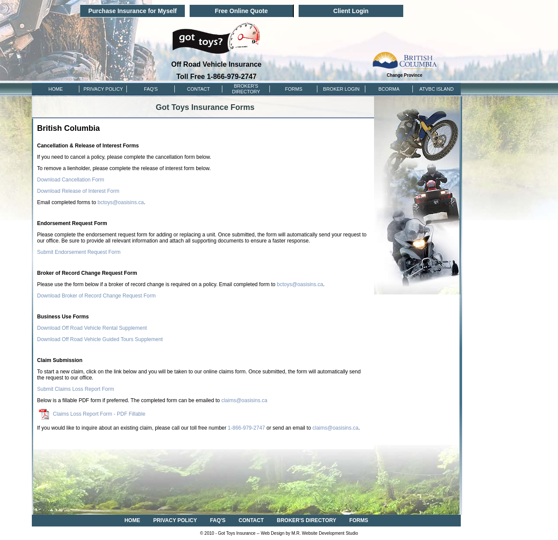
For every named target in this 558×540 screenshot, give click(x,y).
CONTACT (198, 89)
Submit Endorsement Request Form (78, 252)
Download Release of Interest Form (78, 191)
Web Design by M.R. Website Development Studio (309, 533)
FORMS (294, 89)
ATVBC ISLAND (436, 89)
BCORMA (388, 89)
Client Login (351, 10)
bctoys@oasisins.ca (121, 202)
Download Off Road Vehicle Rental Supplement (92, 328)
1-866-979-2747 (246, 428)
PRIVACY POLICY (103, 89)
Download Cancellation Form (70, 180)
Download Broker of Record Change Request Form (96, 296)
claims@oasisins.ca (244, 400)
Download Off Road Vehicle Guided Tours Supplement (100, 339)
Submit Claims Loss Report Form (75, 389)
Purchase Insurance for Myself (132, 10)
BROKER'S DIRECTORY (306, 520)
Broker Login (341, 89)
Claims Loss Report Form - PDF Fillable (92, 414)
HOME (55, 89)
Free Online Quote (241, 10)
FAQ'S (150, 89)
